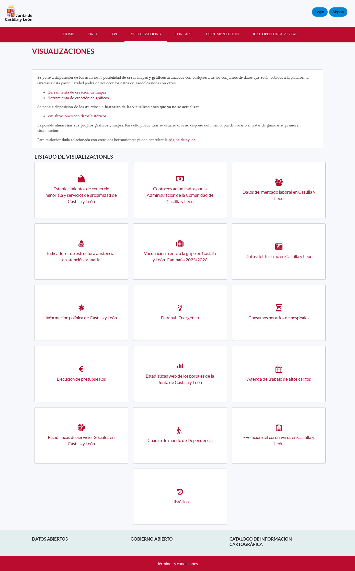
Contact (183, 34)
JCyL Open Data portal (275, 34)
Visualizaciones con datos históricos (77, 116)
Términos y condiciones (177, 563)
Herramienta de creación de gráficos (78, 98)
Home (68, 34)
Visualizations (146, 34)
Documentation (222, 34)
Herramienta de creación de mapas (77, 92)
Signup (338, 12)
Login (319, 12)
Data (93, 34)
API (114, 34)
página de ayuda (182, 139)
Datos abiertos (50, 539)
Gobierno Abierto (152, 539)
